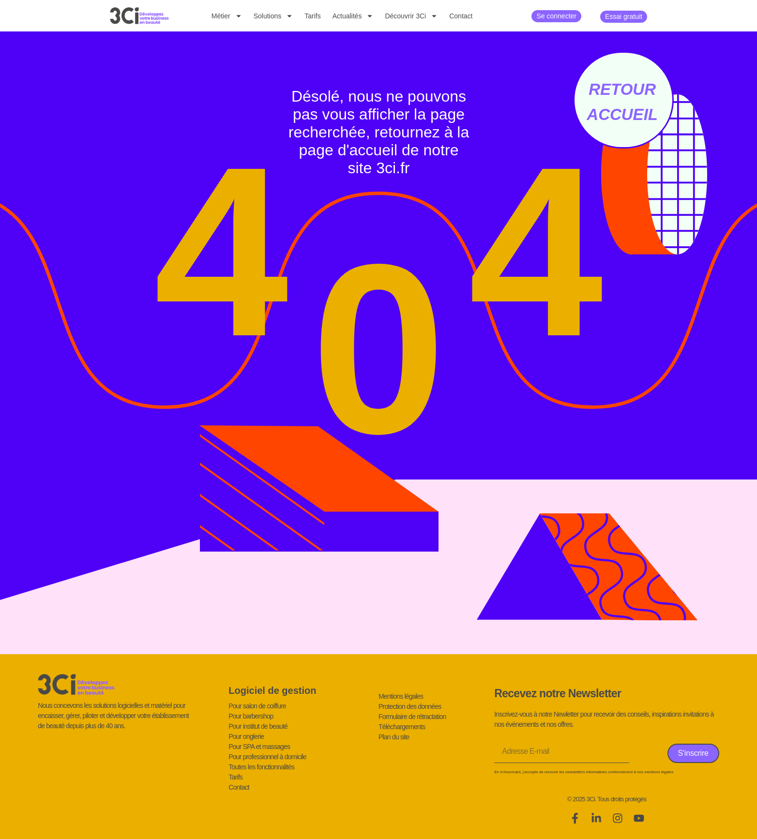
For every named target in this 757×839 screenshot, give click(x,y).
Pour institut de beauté (258, 726)
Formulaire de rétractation (412, 716)
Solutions (273, 16)
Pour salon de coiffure (257, 706)
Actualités (353, 16)
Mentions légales (400, 696)
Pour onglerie (246, 736)
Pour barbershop (250, 716)
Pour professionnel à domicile (267, 757)
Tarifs (312, 16)
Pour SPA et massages (259, 746)
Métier (227, 16)
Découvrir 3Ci (411, 16)
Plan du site (393, 737)
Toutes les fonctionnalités (261, 767)
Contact (460, 16)
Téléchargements (401, 727)
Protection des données (409, 706)
